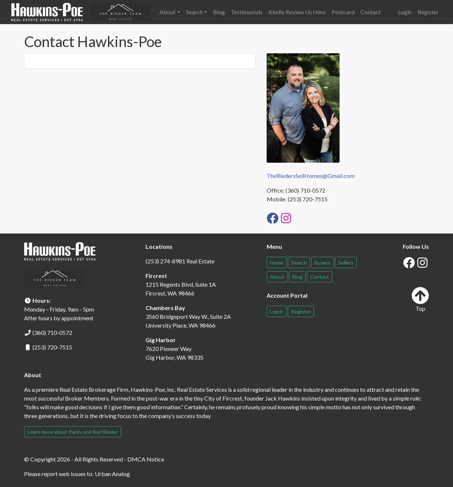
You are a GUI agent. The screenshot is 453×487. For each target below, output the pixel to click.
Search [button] (194, 11)
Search (299, 262)
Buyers (322, 262)
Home (276, 262)
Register (428, 11)
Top (420, 299)
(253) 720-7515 (52, 347)
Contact (370, 11)
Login (405, 11)
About (277, 277)
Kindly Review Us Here (297, 11)
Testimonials (247, 11)
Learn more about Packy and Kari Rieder (72, 432)
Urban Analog (112, 473)
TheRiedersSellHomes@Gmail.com (311, 175)
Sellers (345, 262)
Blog (219, 11)
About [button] (167, 11)
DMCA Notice (145, 459)
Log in (276, 311)
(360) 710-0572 (52, 332)
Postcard (343, 11)
